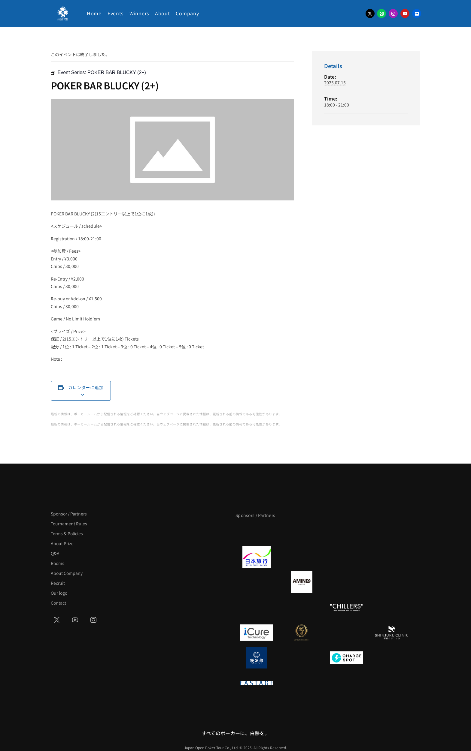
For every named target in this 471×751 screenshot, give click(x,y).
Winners (139, 13)
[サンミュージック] (347, 531)
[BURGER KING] (256, 582)
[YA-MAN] (392, 582)
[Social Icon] (57, 620)
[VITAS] (302, 582)
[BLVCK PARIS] (302, 531)
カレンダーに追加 (86, 387)
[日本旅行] (256, 557)
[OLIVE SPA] (347, 632)
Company (187, 13)
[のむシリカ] (256, 607)
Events (115, 13)
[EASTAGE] (256, 683)
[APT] (256, 531)
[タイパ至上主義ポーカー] (392, 531)
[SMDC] (392, 657)
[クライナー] (347, 582)
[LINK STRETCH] (302, 632)
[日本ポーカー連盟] (302, 683)
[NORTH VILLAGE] (302, 657)
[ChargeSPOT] (347, 657)
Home (94, 13)
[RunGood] (302, 607)
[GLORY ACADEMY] (302, 557)
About (162, 13)
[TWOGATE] (347, 557)
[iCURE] (256, 632)
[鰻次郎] (256, 657)
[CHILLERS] (347, 607)
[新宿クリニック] (392, 632)
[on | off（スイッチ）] (392, 607)
